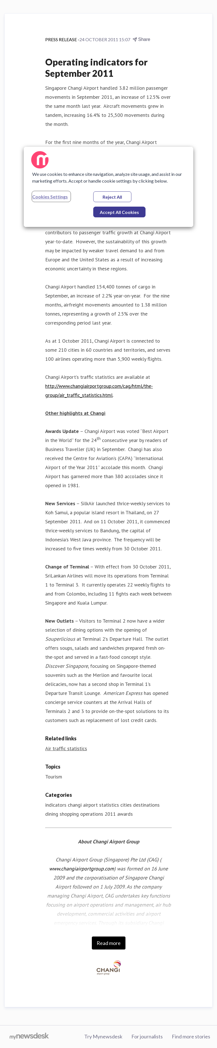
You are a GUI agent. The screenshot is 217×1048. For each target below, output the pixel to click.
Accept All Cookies (119, 212)
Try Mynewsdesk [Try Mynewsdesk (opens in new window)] (103, 1036)
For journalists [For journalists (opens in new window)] (147, 1036)
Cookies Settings (50, 196)
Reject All (112, 197)
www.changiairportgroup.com (81, 868)
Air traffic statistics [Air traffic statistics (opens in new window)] (66, 748)
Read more (109, 943)
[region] (108, 187)
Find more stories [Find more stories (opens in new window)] (191, 1036)
